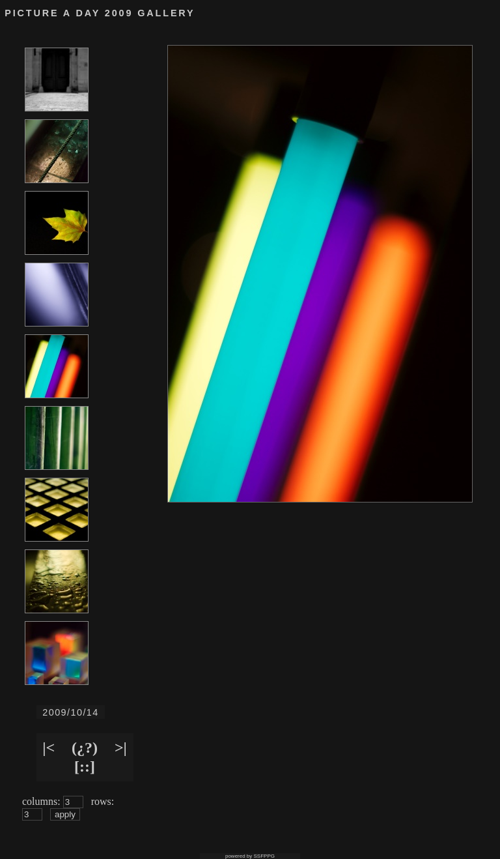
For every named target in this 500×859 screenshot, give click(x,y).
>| (121, 747)
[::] (84, 766)
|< (48, 747)
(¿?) (85, 747)
